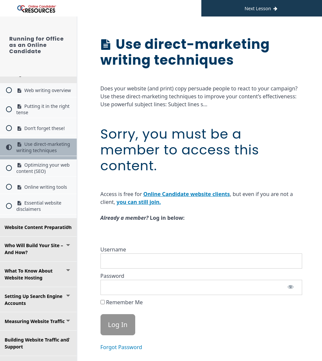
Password (112, 275)
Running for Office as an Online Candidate (40, 42)
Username (113, 249)
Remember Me (122, 302)
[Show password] (290, 287)
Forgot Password (121, 347)
